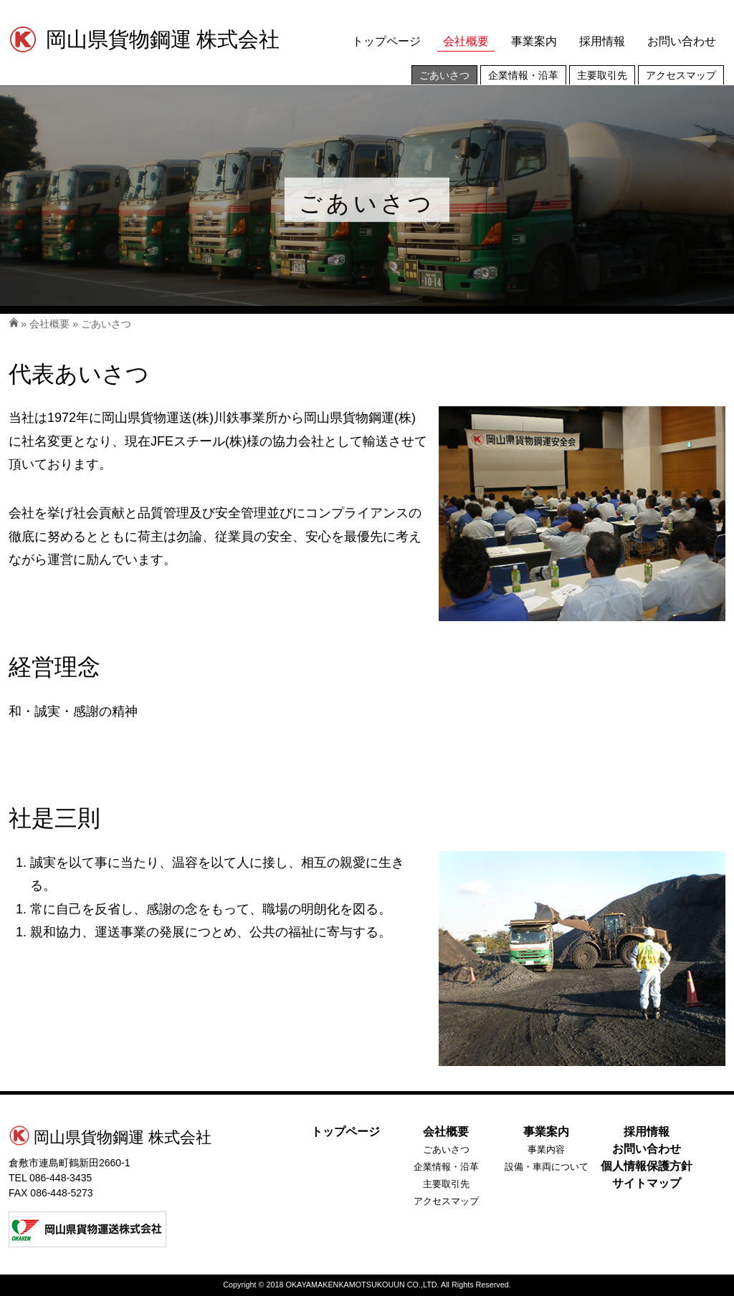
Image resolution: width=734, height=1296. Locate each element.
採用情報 (602, 41)
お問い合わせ (681, 41)
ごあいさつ (444, 75)
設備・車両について (546, 1166)
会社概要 (466, 41)
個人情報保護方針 (646, 1166)
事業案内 (534, 41)
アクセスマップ (681, 75)
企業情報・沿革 (523, 75)
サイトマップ (646, 1183)
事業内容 (546, 1149)
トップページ (386, 41)
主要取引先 (602, 75)
